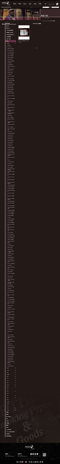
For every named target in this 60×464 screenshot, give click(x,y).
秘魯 (7, 372)
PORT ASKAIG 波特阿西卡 (11, 303)
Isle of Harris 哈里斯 (11, 50)
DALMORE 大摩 (10, 145)
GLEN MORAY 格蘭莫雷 (11, 193)
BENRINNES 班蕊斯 (11, 89)
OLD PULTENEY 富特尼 (11, 292)
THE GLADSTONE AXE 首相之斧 (11, 362)
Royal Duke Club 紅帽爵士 (11, 319)
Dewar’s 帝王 (10, 163)
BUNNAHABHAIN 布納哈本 (11, 108)
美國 (7, 382)
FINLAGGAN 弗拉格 (11, 165)
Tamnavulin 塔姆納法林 (11, 354)
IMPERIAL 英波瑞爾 (11, 239)
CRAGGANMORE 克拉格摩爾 (11, 122)
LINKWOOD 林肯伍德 (11, 257)
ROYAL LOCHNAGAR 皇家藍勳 (11, 312)
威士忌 (7, 41)
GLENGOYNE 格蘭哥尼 (11, 185)
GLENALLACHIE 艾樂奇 (11, 177)
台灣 (7, 380)
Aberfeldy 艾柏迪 (10, 72)
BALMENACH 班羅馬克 (11, 84)
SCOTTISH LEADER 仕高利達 (11, 324)
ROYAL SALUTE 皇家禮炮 (11, 309)
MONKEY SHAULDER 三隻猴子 (11, 280)
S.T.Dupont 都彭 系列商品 (10, 431)
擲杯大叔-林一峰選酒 (11, 48)
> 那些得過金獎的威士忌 (10, 34)
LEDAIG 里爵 (10, 255)
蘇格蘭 (8, 43)
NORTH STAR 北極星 (11, 286)
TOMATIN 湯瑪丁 (10, 349)
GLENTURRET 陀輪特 (11, 201)
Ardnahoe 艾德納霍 (10, 55)
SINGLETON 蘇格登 (11, 326)
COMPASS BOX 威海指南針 (11, 129)
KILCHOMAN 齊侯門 (11, 245)
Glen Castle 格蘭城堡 (11, 213)
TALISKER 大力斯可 (11, 345)
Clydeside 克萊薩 (10, 142)
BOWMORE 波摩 (10, 91)
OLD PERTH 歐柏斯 (11, 297)
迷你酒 (7, 427)
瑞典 (7, 391)
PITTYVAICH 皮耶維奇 (11, 299)
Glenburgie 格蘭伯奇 (11, 215)
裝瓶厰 (8, 410)
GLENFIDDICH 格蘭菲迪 (11, 180)
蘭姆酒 (7, 425)
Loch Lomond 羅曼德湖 (11, 263)
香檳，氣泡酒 (8, 416)
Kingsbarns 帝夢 (10, 249)
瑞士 (7, 395)
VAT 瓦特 (9, 364)
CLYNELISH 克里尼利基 (11, 119)
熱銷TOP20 (8, 28)
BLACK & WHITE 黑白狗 (11, 96)
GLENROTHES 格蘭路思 (11, 196)
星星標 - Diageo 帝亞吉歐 (11, 158)
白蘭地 (7, 412)
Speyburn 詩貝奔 (10, 339)
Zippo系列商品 (8, 429)
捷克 (7, 397)
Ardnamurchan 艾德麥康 (11, 76)
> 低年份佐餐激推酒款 (9, 30)
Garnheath (9, 217)
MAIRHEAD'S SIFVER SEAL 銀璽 (11, 283)
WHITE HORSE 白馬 (11, 366)
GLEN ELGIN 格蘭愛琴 (11, 205)
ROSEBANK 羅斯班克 (11, 317)
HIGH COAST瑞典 (10, 232)
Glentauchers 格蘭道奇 (11, 222)
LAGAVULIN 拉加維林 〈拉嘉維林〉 (11, 251)
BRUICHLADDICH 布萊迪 (11, 105)
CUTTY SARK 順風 (10, 127)
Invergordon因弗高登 (11, 237)
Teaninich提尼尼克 (10, 356)
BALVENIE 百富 (10, 82)
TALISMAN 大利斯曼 (11, 352)
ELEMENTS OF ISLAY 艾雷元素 (11, 155)
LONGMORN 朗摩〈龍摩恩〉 (11, 261)
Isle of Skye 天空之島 (11, 52)
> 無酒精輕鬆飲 (8, 36)
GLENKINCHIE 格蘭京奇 (11, 203)
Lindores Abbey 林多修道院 (11, 267)
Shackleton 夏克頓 (10, 321)
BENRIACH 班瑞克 (10, 87)
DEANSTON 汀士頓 (10, 149)
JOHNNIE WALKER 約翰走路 (11, 242)
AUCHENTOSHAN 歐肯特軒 (11, 67)
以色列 (8, 370)
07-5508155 (21, 455)
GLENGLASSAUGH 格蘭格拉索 (11, 183)
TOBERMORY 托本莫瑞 (11, 347)
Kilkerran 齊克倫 (10, 247)
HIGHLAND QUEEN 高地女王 (11, 227)
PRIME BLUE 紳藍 (10, 305)
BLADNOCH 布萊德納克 (11, 93)
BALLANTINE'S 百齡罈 (11, 80)
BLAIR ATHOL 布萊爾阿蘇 (11, 99)
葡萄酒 (7, 414)
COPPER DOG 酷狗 (11, 140)
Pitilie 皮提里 (9, 307)
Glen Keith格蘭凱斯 (10, 220)
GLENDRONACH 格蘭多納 (11, 172)
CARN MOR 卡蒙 (10, 135)
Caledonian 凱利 (10, 138)
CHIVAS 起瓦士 (10, 131)
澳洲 (7, 376)
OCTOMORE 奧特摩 (11, 290)
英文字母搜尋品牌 (54, 7)
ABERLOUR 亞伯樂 (10, 57)
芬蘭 (7, 393)
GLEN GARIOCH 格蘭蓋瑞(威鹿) (11, 169)
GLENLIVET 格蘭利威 (11, 188)
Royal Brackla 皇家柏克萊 (11, 315)
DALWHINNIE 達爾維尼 (11, 147)
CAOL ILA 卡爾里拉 (10, 117)
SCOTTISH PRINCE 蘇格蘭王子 (11, 337)
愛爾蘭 (8, 374)
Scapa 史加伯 (10, 331)
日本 (7, 378)
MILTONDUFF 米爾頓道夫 (11, 274)
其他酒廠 (9, 45)
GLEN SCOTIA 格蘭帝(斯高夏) (11, 199)
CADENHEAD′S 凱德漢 (11, 133)
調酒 (7, 418)
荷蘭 (7, 399)
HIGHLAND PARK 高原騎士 (11, 225)
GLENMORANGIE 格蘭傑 (11, 191)
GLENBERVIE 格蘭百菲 (11, 210)
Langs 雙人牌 (10, 265)
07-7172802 (9, 455)
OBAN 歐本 (9, 288)
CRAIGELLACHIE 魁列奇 (11, 125)
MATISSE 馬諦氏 (10, 271)
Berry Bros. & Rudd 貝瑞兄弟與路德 (11, 113)
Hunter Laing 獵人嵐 (11, 234)
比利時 (8, 401)
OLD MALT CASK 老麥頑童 (11, 295)
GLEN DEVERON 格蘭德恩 (11, 208)
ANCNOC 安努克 (10, 59)
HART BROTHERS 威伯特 (11, 230)
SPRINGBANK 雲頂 (10, 329)
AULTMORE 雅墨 (10, 64)
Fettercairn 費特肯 (10, 167)
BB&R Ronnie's (10, 115)
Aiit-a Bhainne (10, 74)
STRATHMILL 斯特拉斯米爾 (11, 342)
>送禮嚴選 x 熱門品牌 (9, 32)
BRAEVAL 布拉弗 (10, 101)
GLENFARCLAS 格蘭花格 (11, 175)
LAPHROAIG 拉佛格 (11, 253)
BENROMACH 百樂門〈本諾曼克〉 (11, 110)
